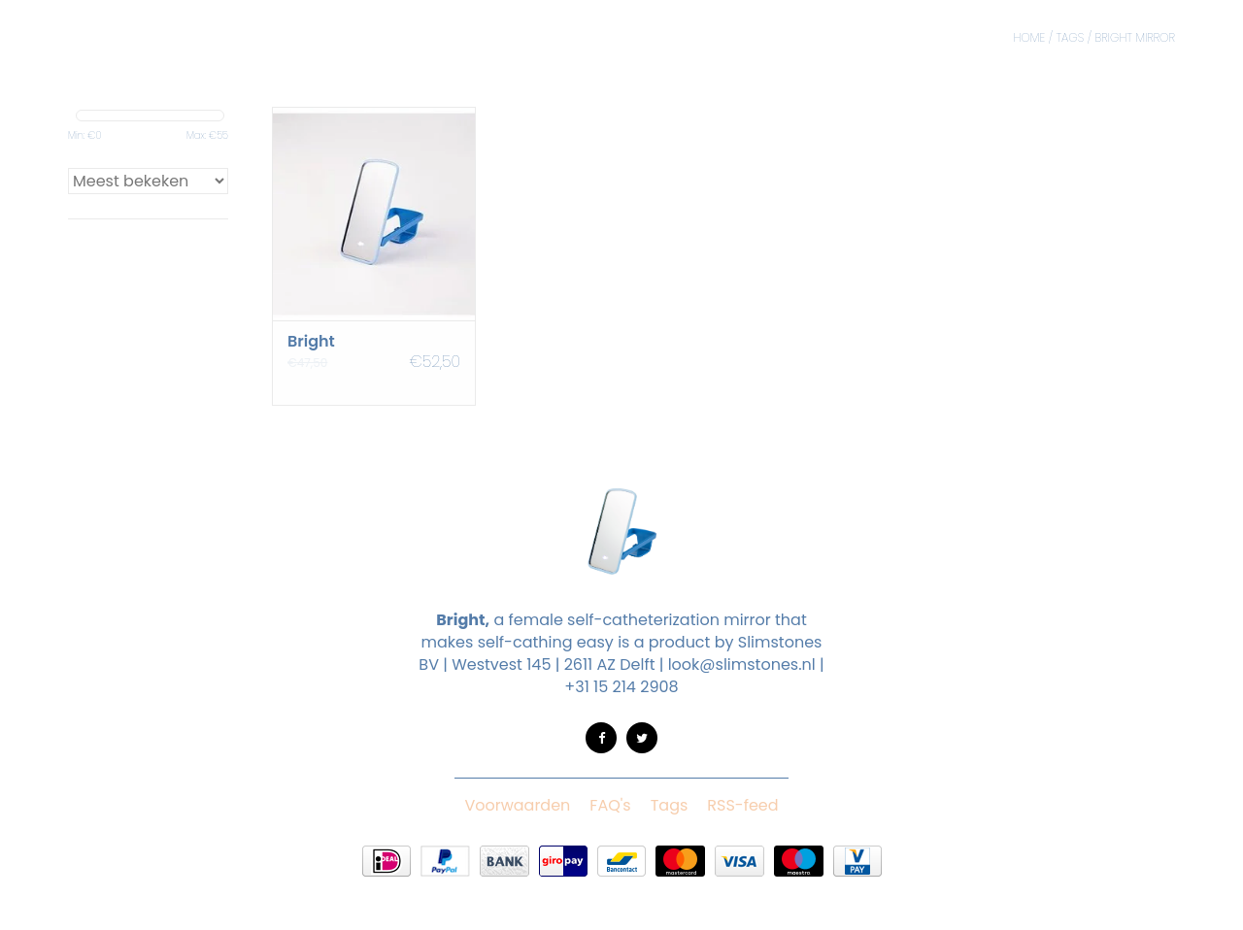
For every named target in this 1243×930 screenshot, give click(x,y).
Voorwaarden (517, 805)
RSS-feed (742, 805)
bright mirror (1135, 37)
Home (1030, 37)
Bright (311, 341)
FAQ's (609, 805)
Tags (1070, 37)
